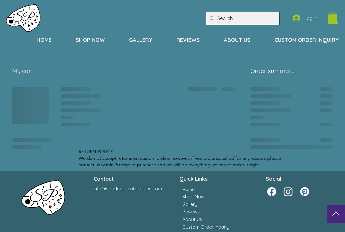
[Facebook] (272, 192)
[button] (332, 17)
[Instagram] (288, 192)
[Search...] (242, 18)
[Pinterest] (305, 192)
